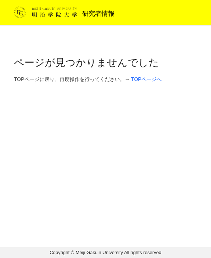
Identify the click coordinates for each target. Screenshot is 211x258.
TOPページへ (146, 79)
